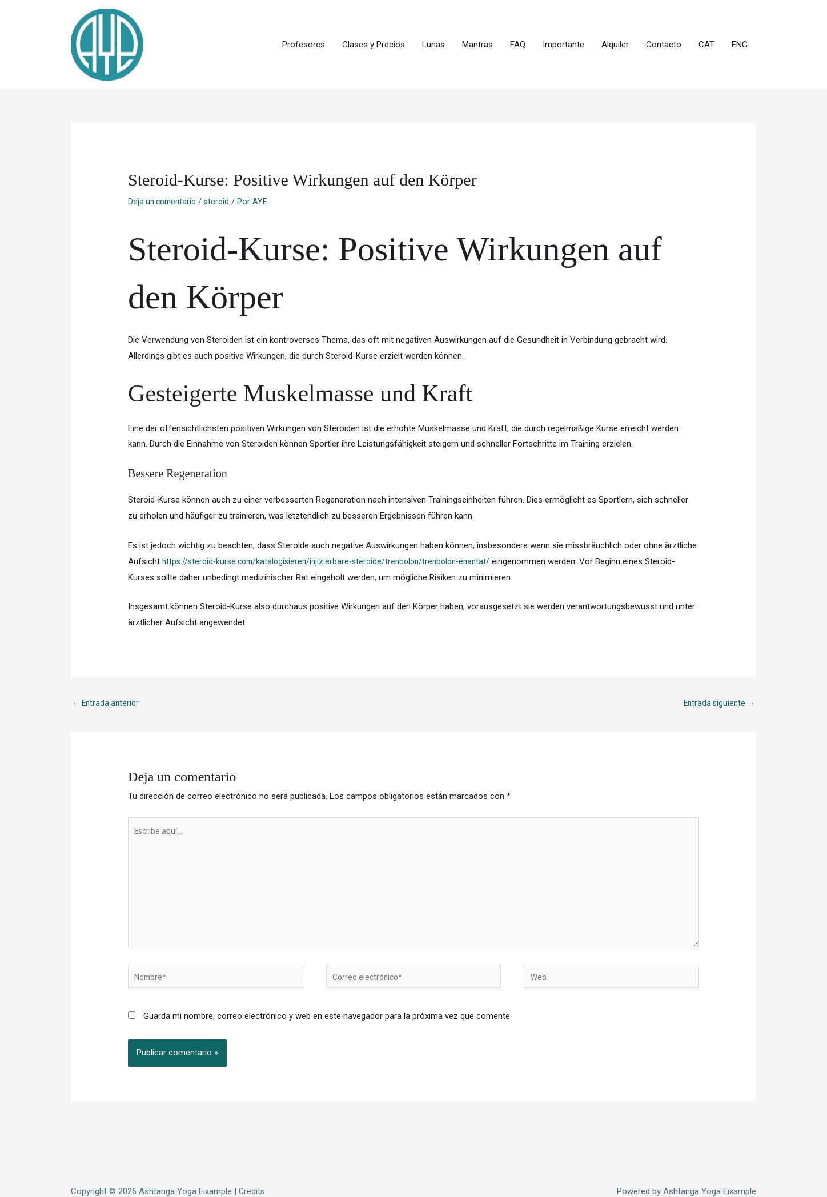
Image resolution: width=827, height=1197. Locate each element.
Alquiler (615, 24)
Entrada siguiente (717, 663)
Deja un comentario (164, 160)
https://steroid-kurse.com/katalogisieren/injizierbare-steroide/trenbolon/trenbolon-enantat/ (333, 520)
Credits (252, 1165)
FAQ (517, 24)
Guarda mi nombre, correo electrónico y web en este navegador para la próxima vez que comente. (327, 990)
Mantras (477, 24)
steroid (222, 160)
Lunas (433, 24)
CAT (706, 24)
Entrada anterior (107, 663)
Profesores (303, 24)
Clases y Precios (373, 24)
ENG (740, 24)
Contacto (663, 24)
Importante (563, 24)
